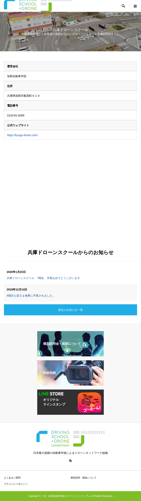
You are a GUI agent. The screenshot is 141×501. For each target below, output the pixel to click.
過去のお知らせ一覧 (70, 309)
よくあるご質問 (12, 477)
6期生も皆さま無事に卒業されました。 (31, 295)
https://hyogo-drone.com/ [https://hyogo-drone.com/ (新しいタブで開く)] (22, 135)
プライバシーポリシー (16, 484)
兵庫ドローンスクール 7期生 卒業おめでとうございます (43, 278)
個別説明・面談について (83, 477)
